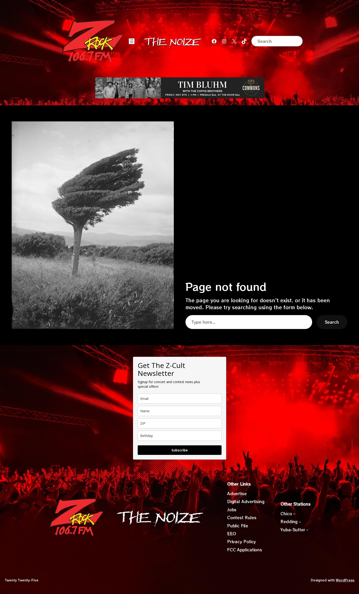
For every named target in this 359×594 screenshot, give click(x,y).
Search (332, 322)
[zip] (180, 423)
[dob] (180, 436)
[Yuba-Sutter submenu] (307, 530)
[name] (180, 411)
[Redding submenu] (300, 521)
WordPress (345, 580)
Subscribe (179, 450)
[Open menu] (131, 41)
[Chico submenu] (294, 513)
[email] (180, 399)
